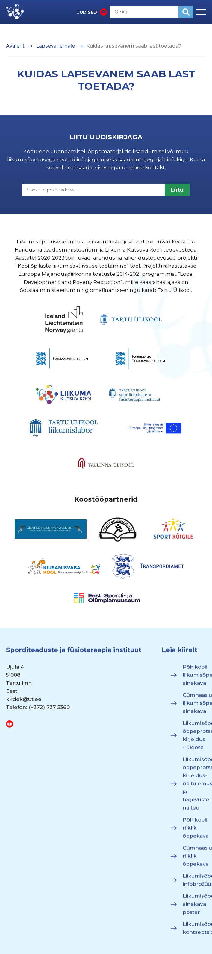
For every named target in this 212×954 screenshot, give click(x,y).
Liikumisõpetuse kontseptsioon (194, 931)
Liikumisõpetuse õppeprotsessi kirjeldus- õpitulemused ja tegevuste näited (194, 786)
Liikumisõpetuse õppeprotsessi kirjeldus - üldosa (194, 738)
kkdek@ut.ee (23, 702)
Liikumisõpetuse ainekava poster (194, 907)
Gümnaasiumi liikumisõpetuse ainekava (194, 706)
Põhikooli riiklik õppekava (194, 831)
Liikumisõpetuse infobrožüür (194, 883)
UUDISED (86, 12)
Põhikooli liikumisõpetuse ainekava (194, 678)
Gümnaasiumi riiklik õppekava (194, 859)
